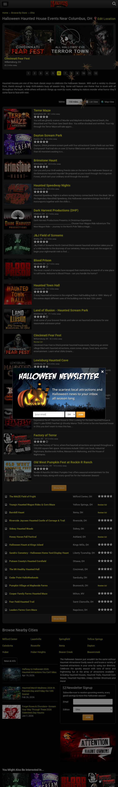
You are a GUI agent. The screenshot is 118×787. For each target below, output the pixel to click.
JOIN (80, 414)
